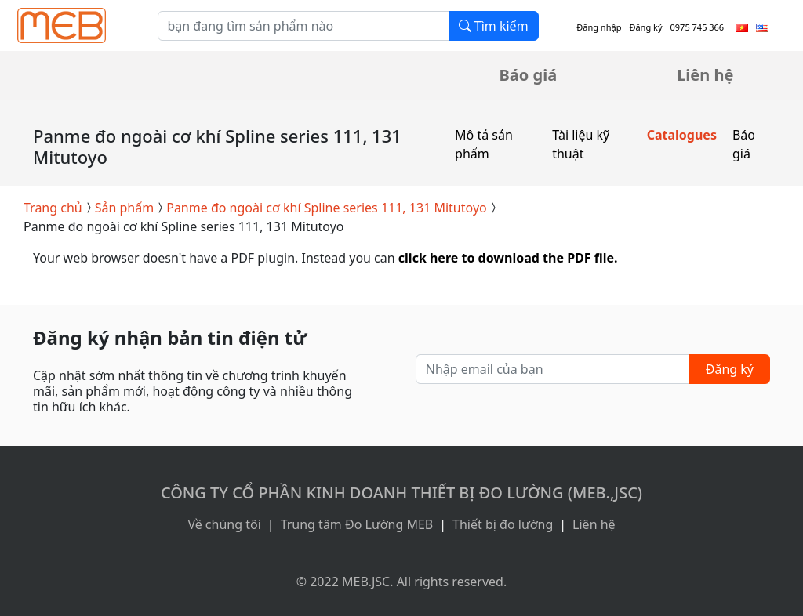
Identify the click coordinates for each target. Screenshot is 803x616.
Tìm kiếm (494, 25)
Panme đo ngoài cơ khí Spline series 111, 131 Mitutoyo (326, 207)
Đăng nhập (598, 27)
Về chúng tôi (223, 524)
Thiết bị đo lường (502, 524)
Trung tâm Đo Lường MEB (357, 524)
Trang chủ (53, 207)
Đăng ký (645, 27)
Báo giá (529, 74)
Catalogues (682, 134)
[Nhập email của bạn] (553, 369)
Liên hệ (705, 74)
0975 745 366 (697, 27)
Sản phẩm (124, 207)
